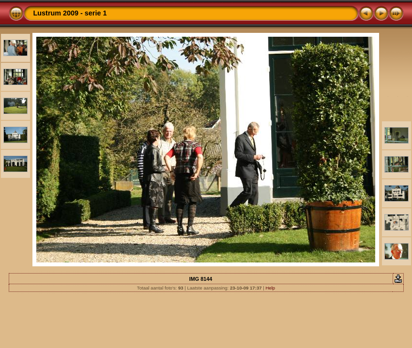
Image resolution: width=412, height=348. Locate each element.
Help (270, 287)
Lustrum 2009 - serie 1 (70, 13)
